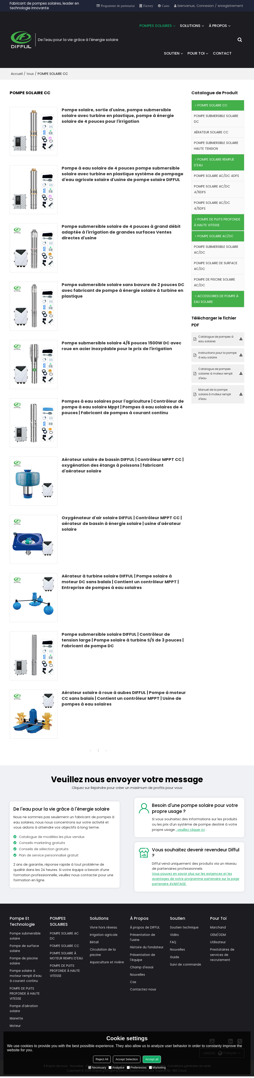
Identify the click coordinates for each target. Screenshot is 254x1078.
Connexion (205, 5)
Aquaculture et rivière (102, 965)
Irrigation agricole (104, 934)
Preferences (137, 1067)
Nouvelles (138, 980)
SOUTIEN (171, 53)
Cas (133, 988)
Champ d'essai (142, 972)
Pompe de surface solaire (25, 948)
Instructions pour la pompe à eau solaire (217, 354)
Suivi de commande (186, 964)
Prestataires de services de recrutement (223, 954)
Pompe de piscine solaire (25, 961)
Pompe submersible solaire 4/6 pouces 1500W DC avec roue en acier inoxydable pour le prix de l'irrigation (121, 344)
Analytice (116, 1067)
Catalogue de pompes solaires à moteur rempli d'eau (215, 372)
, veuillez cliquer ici (191, 828)
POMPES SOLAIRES (155, 25)
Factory (148, 5)
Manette (17, 1020)
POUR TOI (196, 53)
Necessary (97, 1067)
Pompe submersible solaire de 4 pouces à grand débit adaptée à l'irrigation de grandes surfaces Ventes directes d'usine (121, 231)
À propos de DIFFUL (145, 927)
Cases (165, 5)
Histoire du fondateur (139, 950)
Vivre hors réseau (104, 927)
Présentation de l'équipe (143, 963)
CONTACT (222, 53)
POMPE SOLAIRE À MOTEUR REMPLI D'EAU (67, 956)
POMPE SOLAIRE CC (65, 945)
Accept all (151, 1059)
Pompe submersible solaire (26, 935)
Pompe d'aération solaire (25, 1010)
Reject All (102, 1059)
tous (30, 72)
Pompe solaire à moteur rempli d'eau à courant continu (27, 976)
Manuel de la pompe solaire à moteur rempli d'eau (214, 393)
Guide (175, 957)
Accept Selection (126, 1059)
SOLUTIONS (190, 25)
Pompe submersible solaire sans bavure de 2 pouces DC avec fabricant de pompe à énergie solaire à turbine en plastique (123, 289)
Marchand (218, 927)
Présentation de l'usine (143, 937)
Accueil (17, 72)
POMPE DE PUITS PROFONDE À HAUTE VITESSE (25, 994)
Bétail (94, 942)
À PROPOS (218, 25)
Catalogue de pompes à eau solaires (215, 338)
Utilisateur (218, 942)
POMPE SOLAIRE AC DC (65, 935)
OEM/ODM (218, 934)
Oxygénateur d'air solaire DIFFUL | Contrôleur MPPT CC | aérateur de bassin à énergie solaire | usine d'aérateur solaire (122, 522)
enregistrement (230, 5)
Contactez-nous (144, 995)
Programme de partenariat (118, 5)
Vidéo (175, 934)
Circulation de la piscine (103, 952)
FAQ (173, 942)
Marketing (157, 1067)
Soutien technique (185, 927)
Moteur (15, 1027)
